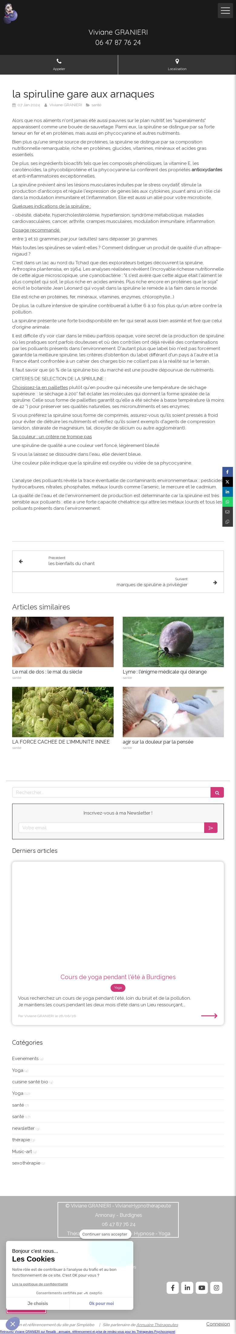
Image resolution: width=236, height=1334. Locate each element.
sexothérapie (26, 1163)
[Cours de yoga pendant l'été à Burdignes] (118, 914)
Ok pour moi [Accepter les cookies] (101, 1303)
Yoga (17, 1070)
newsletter (23, 1128)
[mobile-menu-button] (225, 10)
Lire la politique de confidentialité (40, 1284)
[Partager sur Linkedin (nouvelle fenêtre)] (227, 492)
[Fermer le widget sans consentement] (105, 1234)
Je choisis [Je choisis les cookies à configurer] (38, 1303)
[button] (12, 1323)
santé (18, 1105)
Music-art (22, 1151)
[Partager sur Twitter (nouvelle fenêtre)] (227, 482)
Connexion (218, 1324)
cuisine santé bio (30, 1082)
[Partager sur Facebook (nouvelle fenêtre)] (227, 472)
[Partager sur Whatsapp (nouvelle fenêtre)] (227, 502)
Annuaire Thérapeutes (157, 1325)
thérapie (21, 1140)
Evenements (25, 1058)
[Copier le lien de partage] (227, 522)
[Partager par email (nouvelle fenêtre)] (227, 512)
